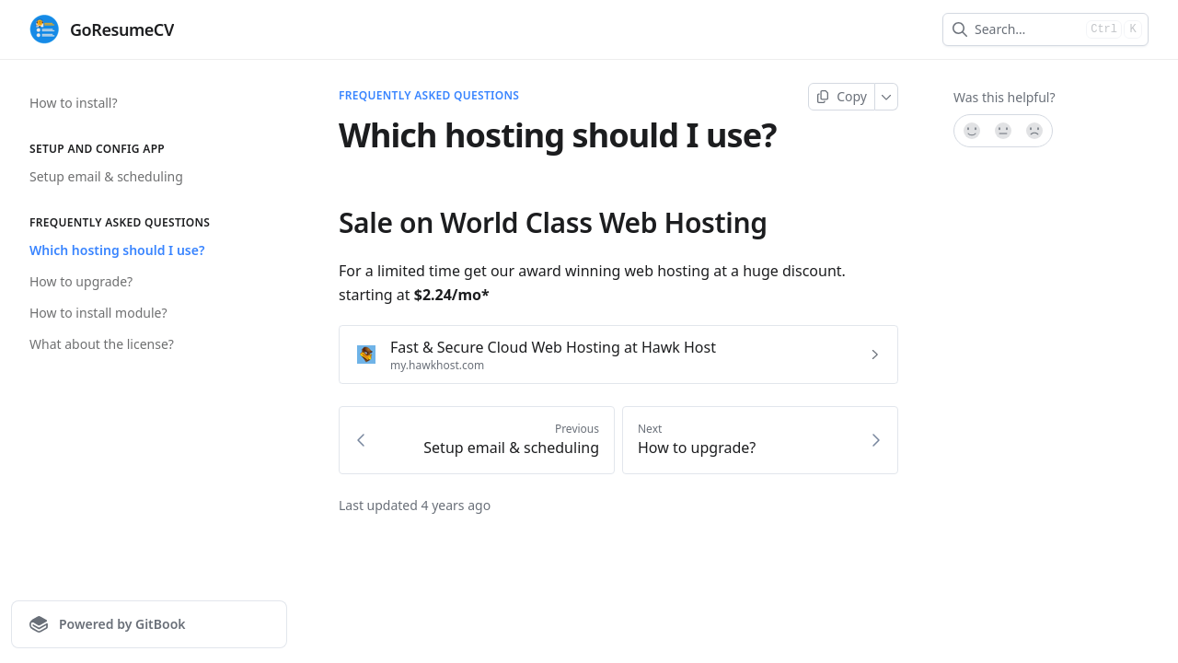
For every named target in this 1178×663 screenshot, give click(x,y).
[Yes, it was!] (970, 130)
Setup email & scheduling (106, 176)
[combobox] (1027, 29)
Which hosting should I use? (116, 250)
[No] (1035, 130)
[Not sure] (1003, 130)
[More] (886, 96)
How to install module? (98, 312)
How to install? (73, 102)
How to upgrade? (81, 281)
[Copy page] (841, 96)
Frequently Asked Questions (429, 95)
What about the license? (101, 344)
